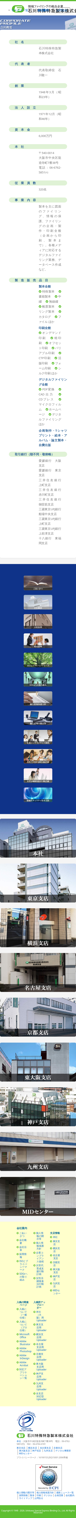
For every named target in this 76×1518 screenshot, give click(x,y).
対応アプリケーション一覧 (23, 1373)
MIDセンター (56, 1292)
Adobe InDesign (24, 1357)
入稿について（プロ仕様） (23, 1326)
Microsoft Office (24, 1336)
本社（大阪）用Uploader (41, 1316)
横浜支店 (56, 1250)
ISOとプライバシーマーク (23, 1265)
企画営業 (59, 1495)
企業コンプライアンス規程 (40, 1257)
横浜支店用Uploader (41, 1337)
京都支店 (56, 1264)
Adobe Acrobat (23, 1364)
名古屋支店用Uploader (41, 1346)
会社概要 (22, 1241)
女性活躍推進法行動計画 (40, 1282)
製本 (32, 1495)
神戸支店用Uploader (41, 1376)
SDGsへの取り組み (23, 1276)
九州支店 (56, 1285)
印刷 (39, 1495)
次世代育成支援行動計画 (40, 1269)
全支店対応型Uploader (41, 1396)
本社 (55, 1237)
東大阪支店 (56, 1271)
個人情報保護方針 (40, 1245)
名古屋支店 (56, 1257)
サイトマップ (25, 1498)
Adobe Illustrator (24, 1343)
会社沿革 (22, 1248)
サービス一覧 (19, 10)
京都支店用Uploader (41, 1356)
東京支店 (56, 1243)
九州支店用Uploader (41, 1386)
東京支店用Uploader (41, 1327)
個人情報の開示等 (40, 1235)
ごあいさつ (22, 1234)
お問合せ (38, 1498)
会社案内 (70, 1495)
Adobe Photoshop (25, 1350)
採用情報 (22, 1255)
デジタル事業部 (63, 1450)
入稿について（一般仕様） (23, 1313)
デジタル (48, 1495)
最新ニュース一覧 (65, 1492)
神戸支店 (56, 1278)
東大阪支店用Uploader (41, 1366)
